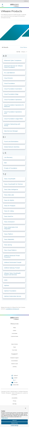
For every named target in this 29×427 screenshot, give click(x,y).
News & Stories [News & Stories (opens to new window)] (14, 344)
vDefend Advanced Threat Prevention (12, 256)
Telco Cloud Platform (10, 250)
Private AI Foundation (10, 168)
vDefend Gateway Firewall (12, 268)
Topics (14, 347)
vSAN (5, 280)
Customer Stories (14, 336)
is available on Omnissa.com (12, 308)
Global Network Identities (11, 147)
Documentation (14, 360)
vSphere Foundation (10, 291)
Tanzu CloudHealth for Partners (13, 184)
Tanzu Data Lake (9, 195)
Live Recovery (8, 157)
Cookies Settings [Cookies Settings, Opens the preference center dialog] (14, 425)
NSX (5, 162)
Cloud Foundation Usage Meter (13, 118)
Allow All (14, 420)
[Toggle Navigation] (2, 4)
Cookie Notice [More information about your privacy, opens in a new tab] (5, 418)
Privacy (14, 400)
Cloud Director (8, 78)
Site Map (14, 403)
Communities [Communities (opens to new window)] (14, 333)
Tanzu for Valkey (9, 211)
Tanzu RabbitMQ (9, 239)
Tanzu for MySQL (9, 200)
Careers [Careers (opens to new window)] (14, 330)
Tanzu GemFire (8, 216)
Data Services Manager (11, 131)
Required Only (14, 423)
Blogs (14, 327)
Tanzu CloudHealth (9, 178)
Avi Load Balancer (9, 72)
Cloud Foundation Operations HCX (13, 112)
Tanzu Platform (8, 234)
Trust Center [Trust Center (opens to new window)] (14, 350)
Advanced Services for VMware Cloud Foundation (13, 66)
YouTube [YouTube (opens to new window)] (14, 382)
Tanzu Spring (8, 245)
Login (26, 1)
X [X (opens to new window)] (14, 380)
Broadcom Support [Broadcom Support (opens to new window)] (15, 357)
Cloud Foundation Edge (11, 94)
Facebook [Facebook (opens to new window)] (14, 375)
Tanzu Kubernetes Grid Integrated (11, 228)
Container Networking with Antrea (12, 125)
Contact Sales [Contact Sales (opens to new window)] (14, 385)
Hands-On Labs (14, 363)
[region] (14, 416)
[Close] (25, 408)
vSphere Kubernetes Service (12, 296)
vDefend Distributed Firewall (12, 262)
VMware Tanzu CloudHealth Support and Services (12, 274)
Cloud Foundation (9, 83)
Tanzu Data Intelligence (11, 189)
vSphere (6, 285)
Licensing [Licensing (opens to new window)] (14, 366)
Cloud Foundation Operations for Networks (14, 105)
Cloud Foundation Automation (13, 89)
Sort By (22, 51)
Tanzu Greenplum (9, 221)
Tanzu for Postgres (9, 205)
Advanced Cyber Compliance (12, 60)
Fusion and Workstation (11, 141)
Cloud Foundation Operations (13, 99)
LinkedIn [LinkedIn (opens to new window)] (14, 378)
